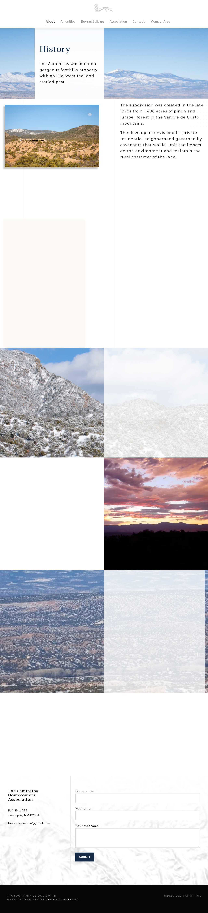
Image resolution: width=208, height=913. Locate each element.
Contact (138, 21)
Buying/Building (92, 21)
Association (118, 21)
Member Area (160, 21)
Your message (137, 836)
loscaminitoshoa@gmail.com (29, 823)
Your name (137, 796)
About (50, 21)
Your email (137, 813)
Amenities (67, 21)
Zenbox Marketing (63, 899)
